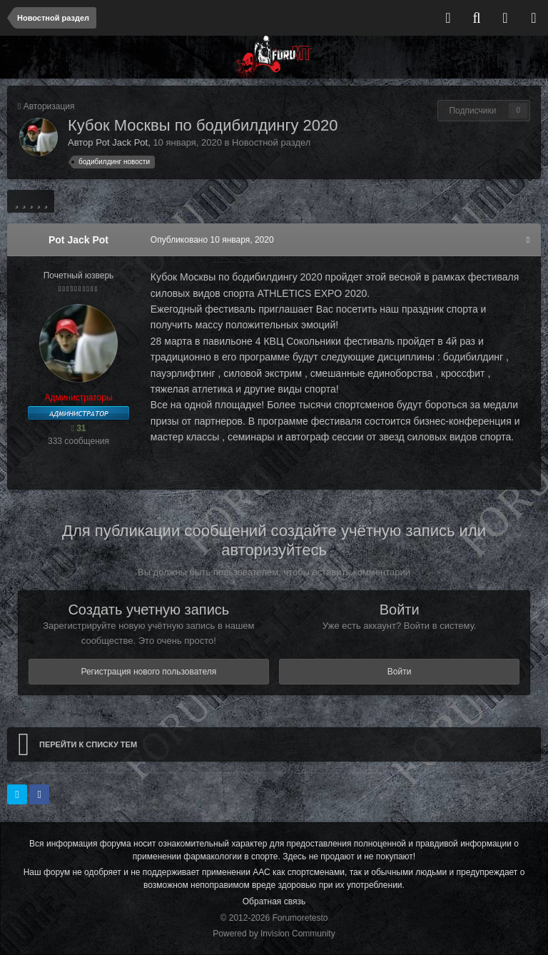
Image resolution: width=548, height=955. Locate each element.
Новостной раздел (271, 142)
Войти (399, 672)
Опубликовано (211, 240)
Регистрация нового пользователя (148, 672)
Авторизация (49, 106)
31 (78, 428)
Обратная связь (274, 901)
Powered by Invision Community (274, 934)
